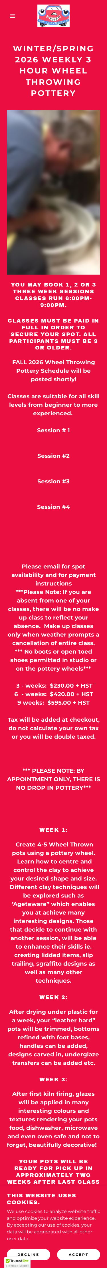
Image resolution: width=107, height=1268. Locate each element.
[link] (53, 16)
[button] (8, 16)
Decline (28, 1254)
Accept (78, 1254)
